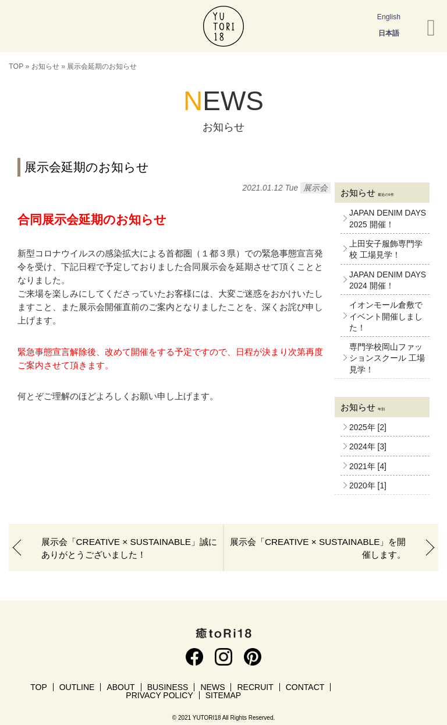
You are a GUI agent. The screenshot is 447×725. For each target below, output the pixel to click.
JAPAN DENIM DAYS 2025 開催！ (387, 218)
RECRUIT (255, 687)
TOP (16, 66)
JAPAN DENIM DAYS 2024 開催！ (387, 280)
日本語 (388, 33)
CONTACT (305, 687)
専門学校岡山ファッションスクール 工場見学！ (387, 358)
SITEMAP (223, 695)
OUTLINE (77, 687)
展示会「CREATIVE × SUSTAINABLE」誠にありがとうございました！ (129, 548)
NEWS (212, 687)
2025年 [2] (367, 427)
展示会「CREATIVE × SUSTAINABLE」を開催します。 (318, 548)
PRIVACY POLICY (159, 695)
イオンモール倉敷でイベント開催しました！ (386, 316)
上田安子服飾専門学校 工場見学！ (386, 249)
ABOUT (120, 687)
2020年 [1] (367, 485)
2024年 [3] (367, 446)
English (388, 17)
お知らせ (45, 66)
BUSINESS (168, 687)
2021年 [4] (367, 466)
